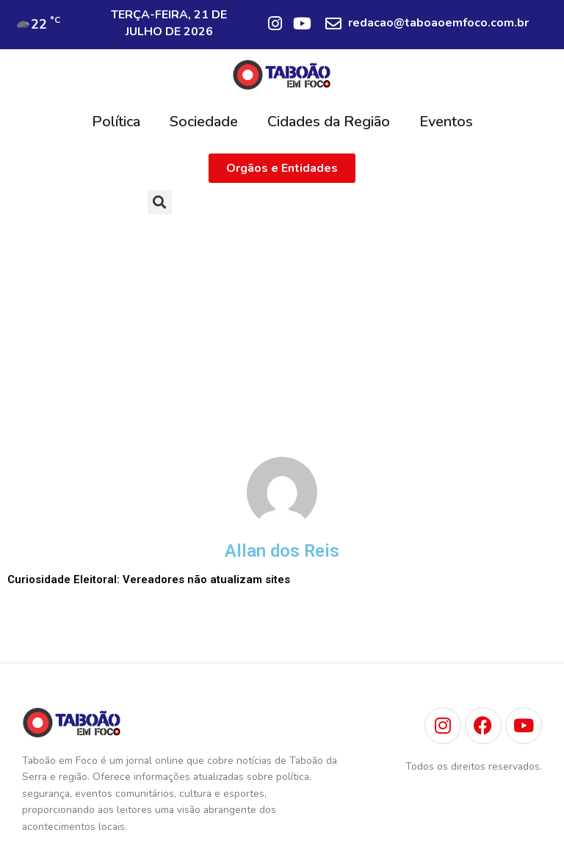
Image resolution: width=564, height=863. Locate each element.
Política (116, 121)
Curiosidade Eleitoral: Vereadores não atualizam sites (148, 579)
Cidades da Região (328, 121)
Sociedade (204, 121)
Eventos (446, 121)
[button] (160, 202)
